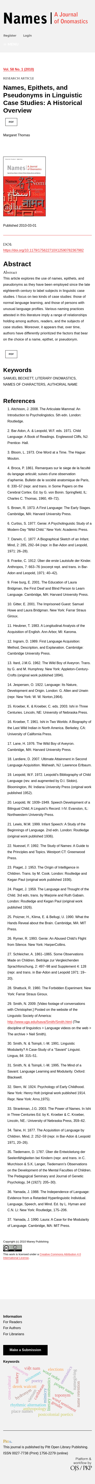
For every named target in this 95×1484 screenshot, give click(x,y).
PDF (11, 122)
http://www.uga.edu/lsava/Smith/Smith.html (39, 1022)
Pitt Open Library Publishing (66, 1447)
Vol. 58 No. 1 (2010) (18, 69)
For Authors (12, 1328)
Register (9, 35)
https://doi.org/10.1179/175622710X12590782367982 (43, 250)
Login (27, 35)
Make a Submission (25, 1350)
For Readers (12, 1322)
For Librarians (13, 1334)
